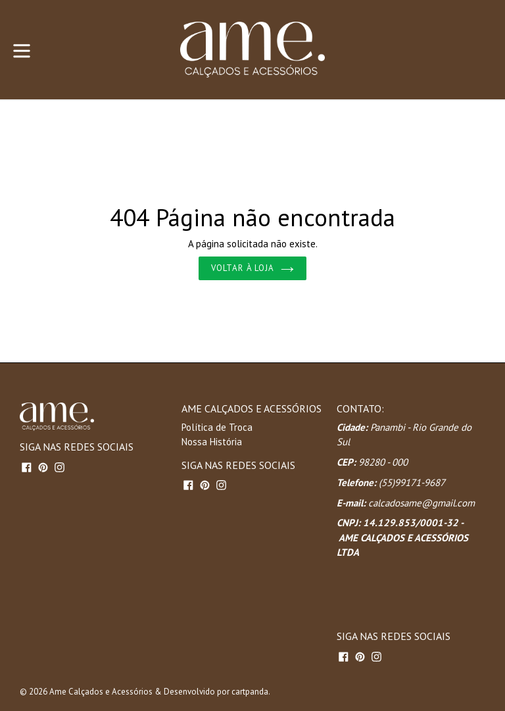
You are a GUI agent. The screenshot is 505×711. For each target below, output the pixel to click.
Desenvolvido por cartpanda (216, 691)
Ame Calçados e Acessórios (101, 691)
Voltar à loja (252, 268)
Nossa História (211, 441)
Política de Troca (216, 427)
